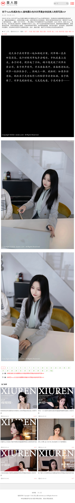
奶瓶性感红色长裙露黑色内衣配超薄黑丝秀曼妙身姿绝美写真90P (25, 373)
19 (12, 370)
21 (20, 370)
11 (47, 368)
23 (29, 370)
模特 (70, 31)
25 (38, 370)
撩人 (53, 31)
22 (25, 370)
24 (33, 370)
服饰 (37, 31)
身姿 (34, 31)
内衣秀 (49, 31)
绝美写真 (61, 31)
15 (64, 368)
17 (3, 370)
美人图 (4, 15)
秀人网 (9, 15)
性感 (30, 31)
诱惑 (41, 31)
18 (7, 370)
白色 (56, 31)
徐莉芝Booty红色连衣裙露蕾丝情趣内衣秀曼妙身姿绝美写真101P (25, 377)
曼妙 (66, 31)
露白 (44, 31)
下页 (51, 371)
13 (55, 368)
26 (42, 370)
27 (47, 370)
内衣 (5, 34)
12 (51, 368)
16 (68, 368)
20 (16, 370)
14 (60, 368)
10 (42, 368)
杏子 (26, 31)
